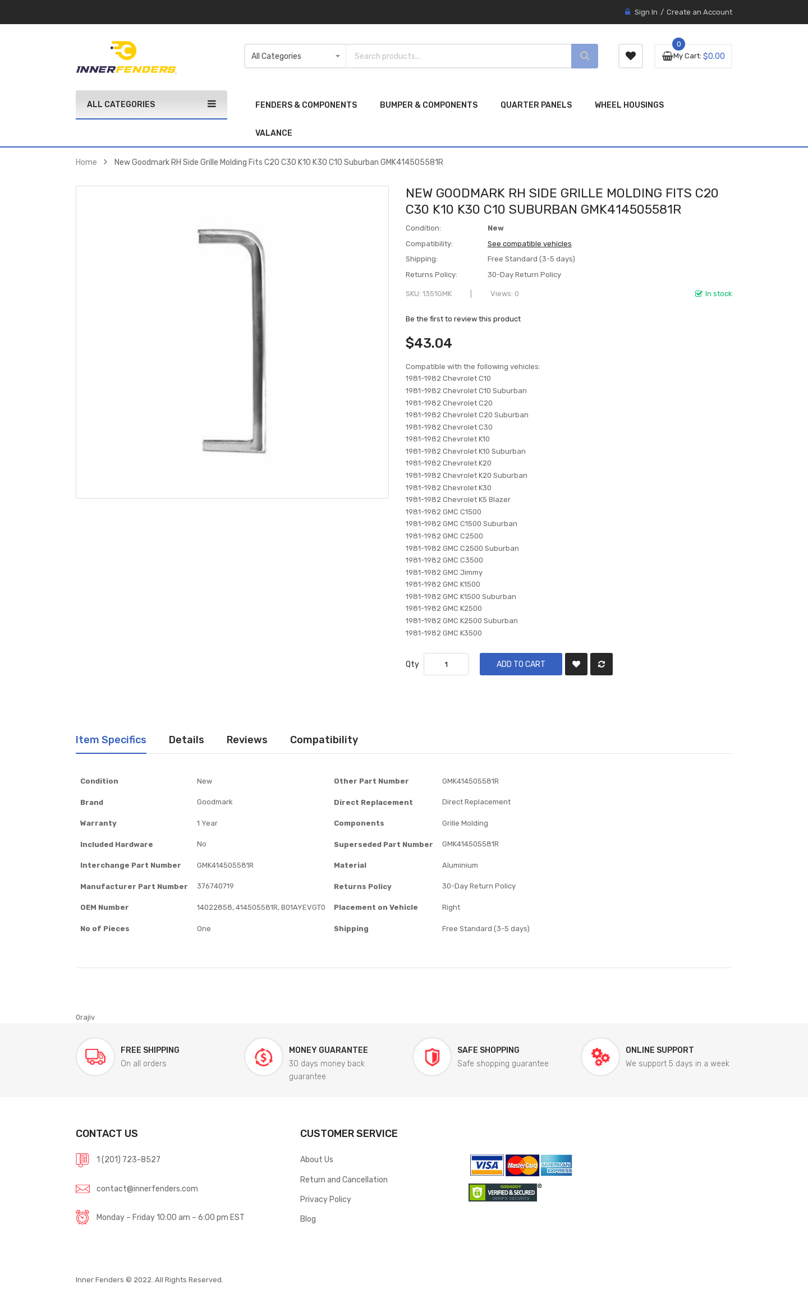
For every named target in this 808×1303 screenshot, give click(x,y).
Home (86, 162)
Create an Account (699, 12)
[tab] (111, 740)
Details (186, 739)
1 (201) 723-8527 (128, 1159)
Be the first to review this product (463, 319)
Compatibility (324, 739)
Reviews (247, 739)
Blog (308, 1218)
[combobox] (449, 56)
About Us (316, 1159)
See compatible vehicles (530, 244)
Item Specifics (111, 739)
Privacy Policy (325, 1199)
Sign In (646, 12)
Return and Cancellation (344, 1179)
